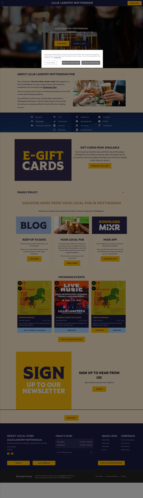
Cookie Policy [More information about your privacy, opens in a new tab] (57, 57)
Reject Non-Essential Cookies (71, 62)
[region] (72, 59)
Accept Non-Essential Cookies (90, 62)
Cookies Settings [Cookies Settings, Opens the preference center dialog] (50, 62)
